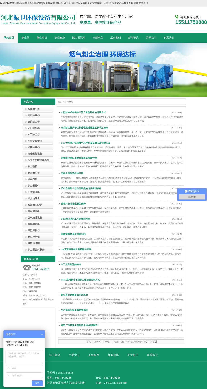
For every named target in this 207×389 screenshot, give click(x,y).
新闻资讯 (113, 354)
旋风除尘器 (34, 121)
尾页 (116, 341)
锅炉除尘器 (34, 115)
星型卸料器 (34, 230)
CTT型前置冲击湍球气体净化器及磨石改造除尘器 (85, 143)
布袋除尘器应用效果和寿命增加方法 (79, 158)
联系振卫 (152, 354)
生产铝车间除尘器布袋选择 (74, 310)
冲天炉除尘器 (35, 141)
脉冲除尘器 (34, 173)
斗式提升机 (34, 192)
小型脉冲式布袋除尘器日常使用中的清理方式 (83, 112)
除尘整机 (32, 166)
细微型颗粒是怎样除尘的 (73, 234)
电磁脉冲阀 (34, 243)
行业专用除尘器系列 (38, 160)
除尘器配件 (34, 185)
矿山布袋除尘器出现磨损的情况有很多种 (81, 188)
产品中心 (74, 354)
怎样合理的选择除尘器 (72, 173)
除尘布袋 (32, 179)
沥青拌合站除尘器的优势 (73, 203)
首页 (60, 101)
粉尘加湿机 (34, 211)
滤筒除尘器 (34, 147)
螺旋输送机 (34, 224)
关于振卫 (132, 354)
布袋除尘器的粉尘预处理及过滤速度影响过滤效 (84, 127)
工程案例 (93, 354)
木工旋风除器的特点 (71, 264)
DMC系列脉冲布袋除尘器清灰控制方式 (80, 279)
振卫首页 (54, 354)
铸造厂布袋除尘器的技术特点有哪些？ (80, 325)
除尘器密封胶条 (36, 249)
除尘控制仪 (34, 237)
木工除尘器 (34, 134)
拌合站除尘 (34, 198)
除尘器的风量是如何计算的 (74, 295)
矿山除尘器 (34, 128)
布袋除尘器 (34, 109)
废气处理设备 (35, 217)
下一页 (107, 341)
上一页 (98, 341)
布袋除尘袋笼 (35, 205)
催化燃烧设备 (35, 153)
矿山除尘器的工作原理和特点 (75, 219)
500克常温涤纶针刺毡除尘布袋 (76, 249)
